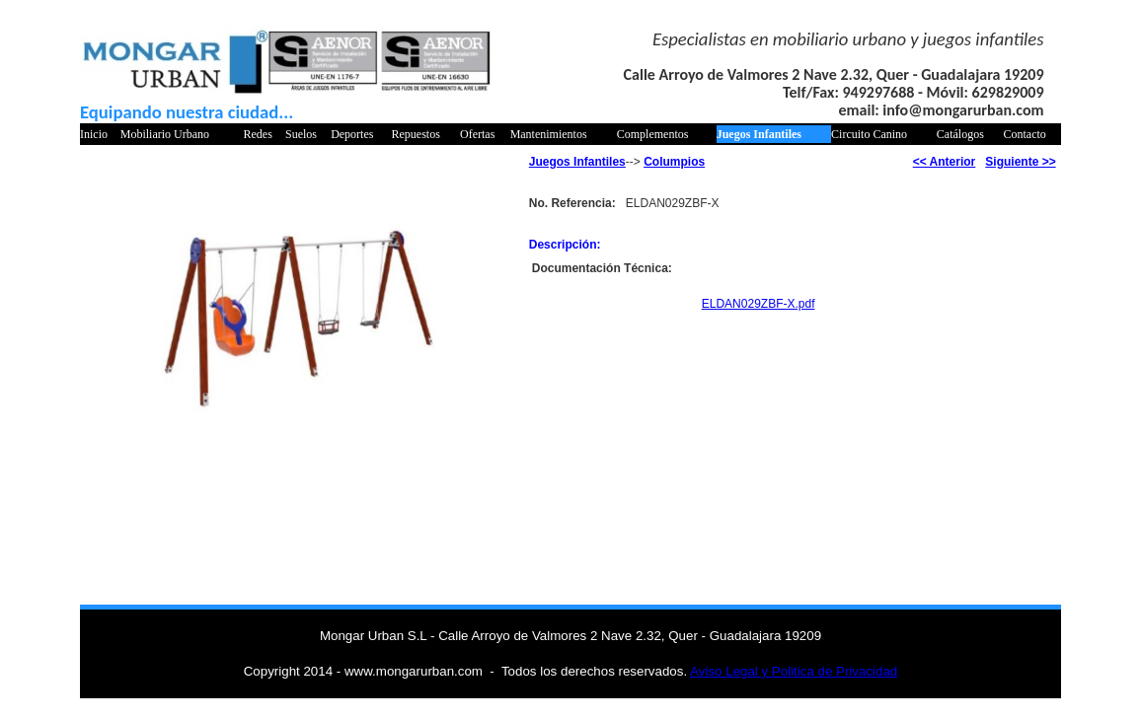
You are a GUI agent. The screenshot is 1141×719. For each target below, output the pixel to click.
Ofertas (477, 134)
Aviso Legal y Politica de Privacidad (793, 671)
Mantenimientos (548, 134)
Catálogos (960, 134)
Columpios (674, 162)
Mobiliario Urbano (164, 134)
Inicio (94, 134)
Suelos (301, 134)
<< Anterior (944, 162)
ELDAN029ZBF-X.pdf (758, 304)
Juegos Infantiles (759, 134)
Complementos (653, 134)
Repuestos (416, 134)
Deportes (352, 134)
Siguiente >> (1020, 162)
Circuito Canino (869, 134)
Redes (257, 134)
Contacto (1025, 134)
